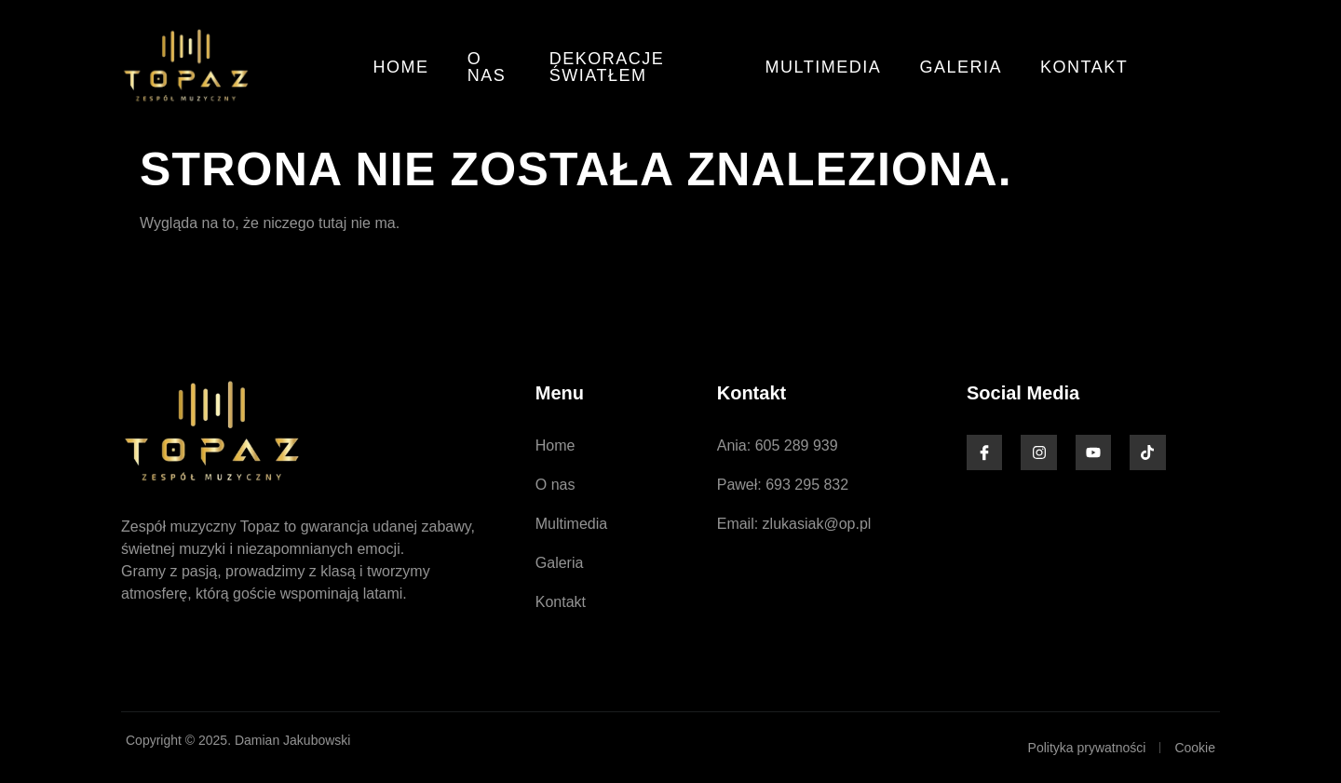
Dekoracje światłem (607, 67)
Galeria (963, 67)
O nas (486, 67)
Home (401, 67)
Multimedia (826, 67)
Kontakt (1086, 67)
